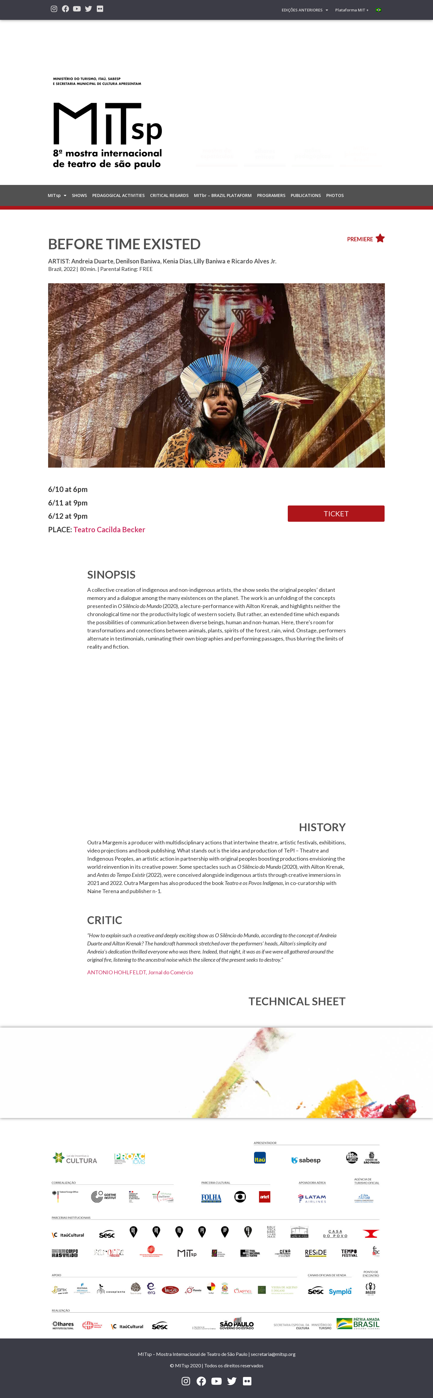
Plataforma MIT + (352, 10)
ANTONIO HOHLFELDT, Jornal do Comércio (140, 972)
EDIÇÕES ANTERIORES (305, 10)
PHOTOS (335, 195)
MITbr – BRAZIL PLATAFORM (223, 195)
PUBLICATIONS (306, 195)
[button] (336, 513)
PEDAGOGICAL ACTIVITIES (118, 195)
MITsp (57, 195)
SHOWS (79, 195)
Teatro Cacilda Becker (109, 529)
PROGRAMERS (271, 195)
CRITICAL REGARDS (169, 195)
